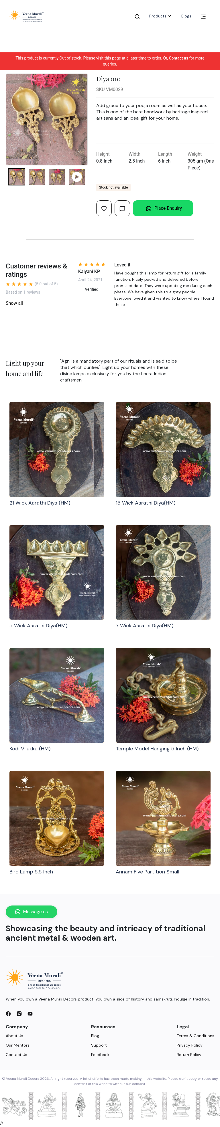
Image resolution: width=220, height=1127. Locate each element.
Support (99, 1045)
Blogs (186, 16)
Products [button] (160, 16)
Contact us (178, 58)
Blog (95, 1035)
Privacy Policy (190, 1045)
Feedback (100, 1054)
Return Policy (189, 1054)
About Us (14, 1035)
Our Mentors (18, 1045)
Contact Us (16, 1054)
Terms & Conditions (195, 1035)
